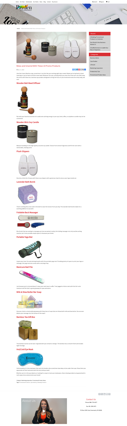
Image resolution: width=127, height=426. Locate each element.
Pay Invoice (54, 2)
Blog (45, 2)
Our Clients (36, 2)
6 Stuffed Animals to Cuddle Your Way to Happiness (99, 49)
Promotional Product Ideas (39, 380)
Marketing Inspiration (27, 380)
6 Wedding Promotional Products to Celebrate (97, 38)
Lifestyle (92, 64)
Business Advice (94, 58)
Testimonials (29, 2)
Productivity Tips (95, 71)
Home (17, 2)
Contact (49, 2)
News (41, 2)
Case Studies (93, 61)
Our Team (22, 2)
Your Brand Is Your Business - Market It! (98, 43)
